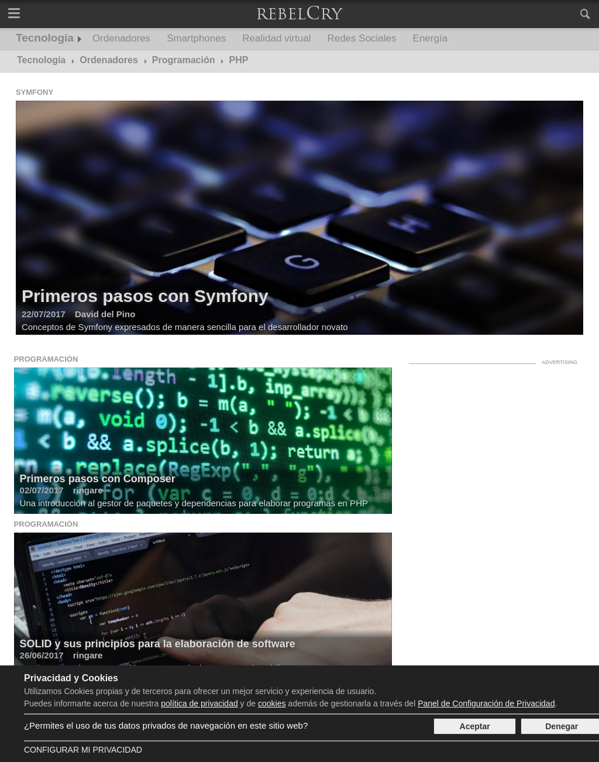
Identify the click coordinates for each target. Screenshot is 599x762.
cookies (271, 703)
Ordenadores (121, 38)
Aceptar (475, 726)
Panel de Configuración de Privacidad (486, 703)
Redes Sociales (361, 38)
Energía (430, 38)
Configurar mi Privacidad (83, 749)
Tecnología (45, 38)
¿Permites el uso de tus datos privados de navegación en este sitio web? (166, 725)
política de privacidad (199, 703)
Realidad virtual (276, 38)
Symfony (34, 92)
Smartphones (196, 38)
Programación (46, 359)
